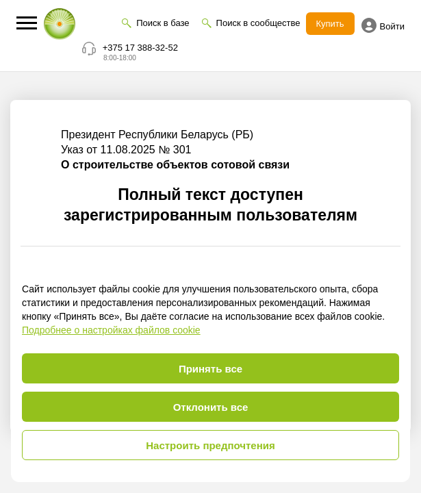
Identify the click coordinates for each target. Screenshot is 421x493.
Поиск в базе (162, 23)
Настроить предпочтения (210, 445)
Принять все (210, 369)
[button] (26, 22)
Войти (383, 25)
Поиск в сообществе (258, 23)
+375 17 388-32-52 (140, 47)
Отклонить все (210, 407)
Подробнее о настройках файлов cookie (111, 330)
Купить (330, 23)
